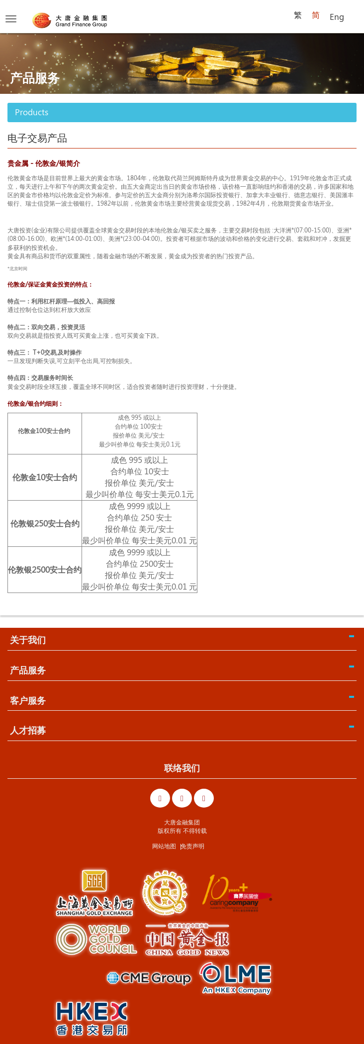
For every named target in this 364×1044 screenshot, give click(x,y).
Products (31, 112)
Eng (337, 16)
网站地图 (164, 846)
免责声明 (192, 846)
